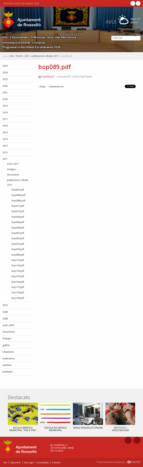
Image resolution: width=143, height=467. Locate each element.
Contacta (38, 42)
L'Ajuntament (19, 37)
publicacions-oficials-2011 (45, 56)
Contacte (56, 462)
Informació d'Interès (16, 42)
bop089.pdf (46, 76)
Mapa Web (15, 462)
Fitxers (19, 56)
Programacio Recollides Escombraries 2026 (31, 47)
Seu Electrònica (65, 37)
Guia (50, 37)
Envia (42, 86)
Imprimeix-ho (57, 86)
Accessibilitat (43, 462)
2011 (27, 56)
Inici (5, 37)
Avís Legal (28, 462)
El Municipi (38, 37)
